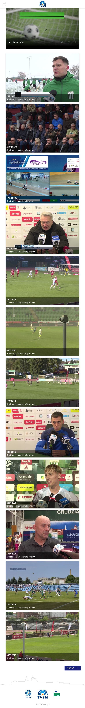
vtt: (42, 28)
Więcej (72, 668)
